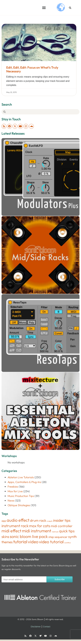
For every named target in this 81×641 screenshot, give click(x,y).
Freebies (13, 486)
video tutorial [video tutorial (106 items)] (51, 541)
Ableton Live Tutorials (21, 477)
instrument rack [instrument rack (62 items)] (15, 525)
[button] (44, 7)
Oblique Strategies (19, 505)
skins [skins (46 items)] (5, 536)
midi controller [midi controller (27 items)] (61, 526)
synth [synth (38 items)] (72, 536)
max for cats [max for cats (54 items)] (39, 525)
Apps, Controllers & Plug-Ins (24, 482)
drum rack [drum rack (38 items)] (38, 520)
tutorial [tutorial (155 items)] (20, 541)
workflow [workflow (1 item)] (67, 543)
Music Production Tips (21, 496)
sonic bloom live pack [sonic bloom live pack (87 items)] (29, 536)
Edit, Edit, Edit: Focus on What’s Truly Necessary (32, 69)
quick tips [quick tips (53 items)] (67, 531)
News (11, 500)
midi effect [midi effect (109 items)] (11, 530)
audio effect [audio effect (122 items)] (18, 520)
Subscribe (60, 579)
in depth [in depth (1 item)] (50, 521)
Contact (46, 626)
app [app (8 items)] (4, 520)
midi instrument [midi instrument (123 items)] (36, 530)
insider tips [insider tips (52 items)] (61, 520)
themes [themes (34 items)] (7, 542)
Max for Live (15, 491)
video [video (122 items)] (33, 541)
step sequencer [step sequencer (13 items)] (58, 537)
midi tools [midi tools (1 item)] (55, 532)
